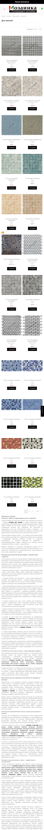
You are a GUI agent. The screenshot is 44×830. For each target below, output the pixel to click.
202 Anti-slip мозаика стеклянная (11, 179)
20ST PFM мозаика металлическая (32, 260)
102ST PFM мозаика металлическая (32, 61)
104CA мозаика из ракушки (11, 100)
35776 (11, 304)
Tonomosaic (11, 141)
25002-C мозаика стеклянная (32, 380)
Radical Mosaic (11, 63)
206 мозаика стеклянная (32, 219)
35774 (11, 183)
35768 (32, 181)
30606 (11, 262)
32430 (11, 422)
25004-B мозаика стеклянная (32, 419)
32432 (11, 461)
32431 (32, 422)
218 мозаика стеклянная (32, 299)
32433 (32, 461)
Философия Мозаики (11, 102)
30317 (32, 103)
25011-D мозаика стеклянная (32, 497)
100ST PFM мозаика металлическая (11, 61)
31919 (32, 142)
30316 (11, 103)
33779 (32, 344)
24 (40, 29)
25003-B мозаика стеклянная (11, 419)
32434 (32, 499)
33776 (32, 65)
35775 (11, 223)
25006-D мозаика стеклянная (11, 458)
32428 (11, 383)
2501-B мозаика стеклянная (11, 497)
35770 (32, 302)
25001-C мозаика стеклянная (11, 380)
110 (37, 511)
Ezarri (11, 381)
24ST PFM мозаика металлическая (32, 340)
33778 (11, 344)
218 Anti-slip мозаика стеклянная (12, 300)
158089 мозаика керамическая (11, 139)
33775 (11, 65)
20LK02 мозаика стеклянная (11, 259)
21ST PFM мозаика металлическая (11, 340)
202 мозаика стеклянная (32, 178)
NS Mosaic (11, 260)
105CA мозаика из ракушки (32, 100)
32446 (11, 499)
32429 (32, 383)
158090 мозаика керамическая (32, 139)
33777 (32, 263)
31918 (11, 142)
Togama (11, 181)
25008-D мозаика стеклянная (32, 458)
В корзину (11, 70)
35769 (32, 221)
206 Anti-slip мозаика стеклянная (11, 219)
